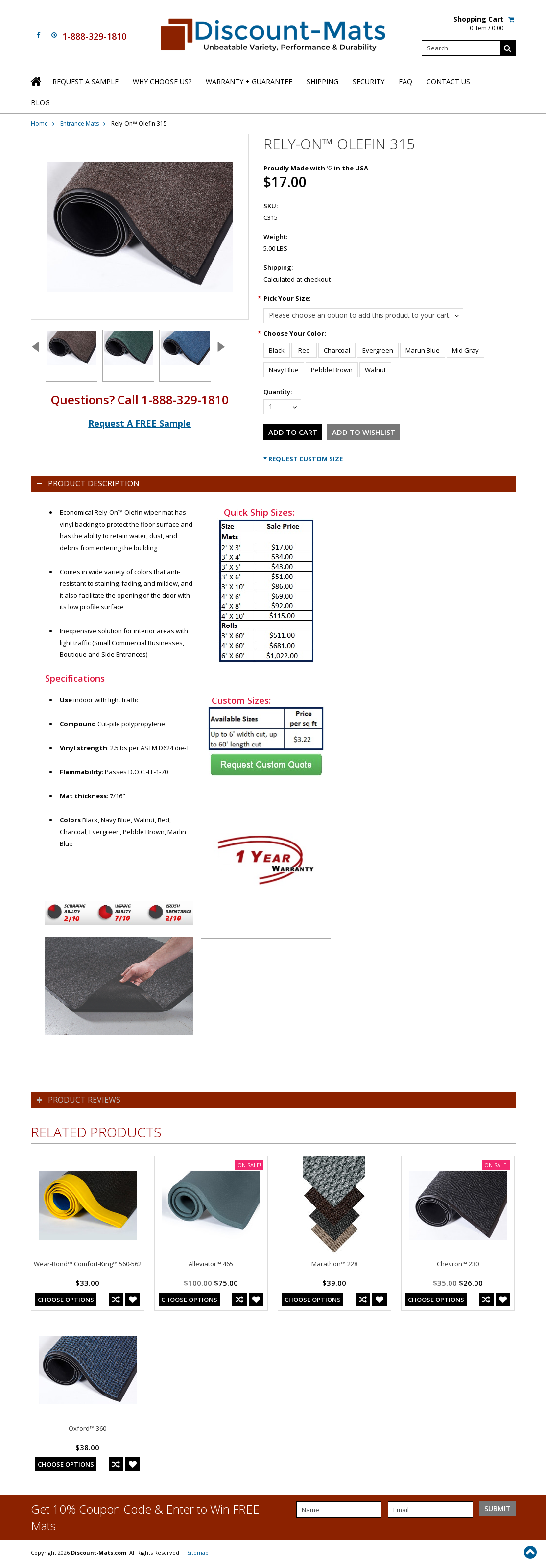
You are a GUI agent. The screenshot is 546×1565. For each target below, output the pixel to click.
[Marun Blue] (422, 350)
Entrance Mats (79, 124)
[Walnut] (375, 369)
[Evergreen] (378, 350)
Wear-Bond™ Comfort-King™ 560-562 (88, 1263)
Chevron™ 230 (458, 1263)
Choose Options (66, 1299)
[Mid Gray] (465, 350)
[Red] (304, 350)
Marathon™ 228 (334, 1263)
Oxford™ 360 (87, 1428)
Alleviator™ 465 (211, 1263)
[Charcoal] (337, 350)
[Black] (276, 350)
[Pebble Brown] (332, 369)
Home (39, 124)
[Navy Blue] (283, 369)
